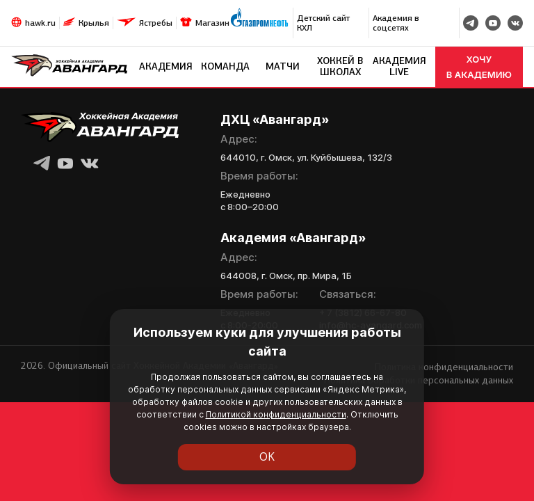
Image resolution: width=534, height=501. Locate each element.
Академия (166, 66)
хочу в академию (479, 67)
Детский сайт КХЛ (323, 23)
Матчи (283, 66)
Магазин (212, 23)
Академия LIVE (399, 66)
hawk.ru (40, 23)
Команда (225, 66)
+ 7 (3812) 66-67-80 (363, 312)
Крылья (94, 23)
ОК (267, 457)
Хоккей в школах (340, 66)
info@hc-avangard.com (370, 325)
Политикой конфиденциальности (156, 427)
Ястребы (155, 23)
